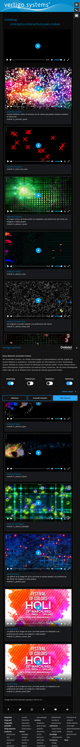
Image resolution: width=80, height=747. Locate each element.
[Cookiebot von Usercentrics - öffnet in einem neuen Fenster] (62, 348)
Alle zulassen (65, 398)
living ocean (11, 734)
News (66, 740)
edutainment (56, 717)
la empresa (53, 740)
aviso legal (70, 726)
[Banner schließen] (76, 348)
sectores (38, 720)
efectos (22, 732)
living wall (8, 720)
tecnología (53, 734)
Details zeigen (67, 391)
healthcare (40, 723)
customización (57, 737)
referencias (53, 726)
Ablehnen (14, 398)
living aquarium (9, 729)
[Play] (7, 60)
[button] (8, 709)
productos (8, 732)
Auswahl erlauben (40, 398)
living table (8, 723)
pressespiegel (42, 717)
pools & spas (41, 726)
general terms (72, 734)
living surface (26, 729)
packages (25, 734)
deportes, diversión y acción (40, 731)
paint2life (7, 726)
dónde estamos (72, 723)
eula (68, 737)
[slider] (27, 60)
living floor (8, 717)
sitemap (69, 732)
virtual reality (56, 732)
